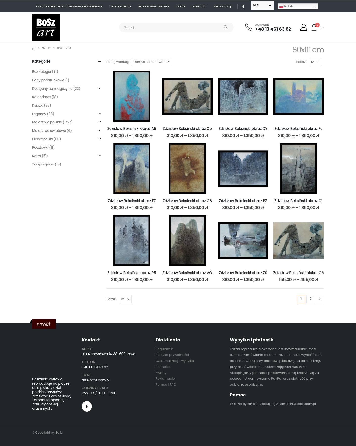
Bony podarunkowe (153, 6)
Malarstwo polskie (47, 122)
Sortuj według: (117, 61)
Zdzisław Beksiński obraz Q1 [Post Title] (298, 200)
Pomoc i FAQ (166, 384)
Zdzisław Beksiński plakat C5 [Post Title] (298, 272)
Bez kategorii (42, 71)
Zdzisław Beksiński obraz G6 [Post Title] (187, 200)
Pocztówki (40, 147)
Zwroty (161, 372)
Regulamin (164, 349)
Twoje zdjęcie (120, 6)
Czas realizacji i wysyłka (175, 360)
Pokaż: (301, 61)
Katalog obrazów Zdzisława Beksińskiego (69, 6)
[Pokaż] (315, 62)
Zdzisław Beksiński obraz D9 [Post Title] (243, 128)
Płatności (163, 366)
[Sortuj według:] (151, 62)
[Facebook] (243, 6)
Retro (36, 155)
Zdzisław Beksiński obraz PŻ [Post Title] (243, 200)
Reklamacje (165, 378)
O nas (181, 6)
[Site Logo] (46, 27)
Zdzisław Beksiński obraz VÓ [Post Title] (187, 272)
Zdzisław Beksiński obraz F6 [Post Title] (298, 128)
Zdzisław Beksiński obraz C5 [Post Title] (187, 128)
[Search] (226, 27)
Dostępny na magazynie (52, 88)
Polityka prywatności (172, 354)
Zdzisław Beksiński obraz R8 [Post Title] (131, 272)
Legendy (39, 113)
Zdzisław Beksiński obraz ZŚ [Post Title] (243, 272)
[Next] (320, 299)
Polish (286, 6)
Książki (37, 105)
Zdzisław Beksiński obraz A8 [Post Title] (131, 128)
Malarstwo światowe (49, 130)
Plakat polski (42, 139)
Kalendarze (41, 96)
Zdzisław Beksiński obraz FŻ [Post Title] (132, 200)
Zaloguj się (222, 6)
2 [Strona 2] (310, 299)
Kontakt (199, 6)
